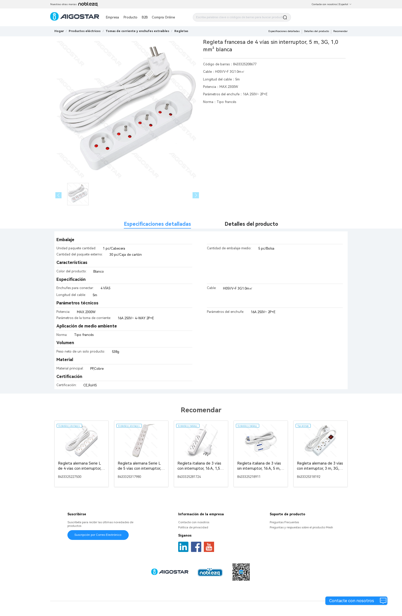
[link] (84, 31)
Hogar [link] (59, 31)
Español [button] (345, 4)
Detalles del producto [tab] (251, 224)
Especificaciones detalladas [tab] (157, 224)
